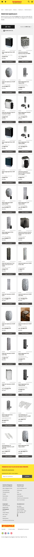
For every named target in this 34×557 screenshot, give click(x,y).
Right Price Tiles (24, 537)
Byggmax (13, 537)
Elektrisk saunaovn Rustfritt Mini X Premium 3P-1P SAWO (24, 173)
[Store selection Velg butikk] (5, 2)
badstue (17, 16)
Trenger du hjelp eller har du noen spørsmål (15, 467)
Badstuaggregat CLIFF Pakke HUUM (23, 203)
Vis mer (2, 19)
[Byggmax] (17, 2)
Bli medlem (5, 499)
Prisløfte (4, 494)
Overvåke (27, 476)
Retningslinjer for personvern (23, 529)
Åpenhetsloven (5, 518)
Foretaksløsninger (6, 490)
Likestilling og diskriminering (8, 520)
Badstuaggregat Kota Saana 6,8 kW (23, 385)
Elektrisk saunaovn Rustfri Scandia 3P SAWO (8, 113)
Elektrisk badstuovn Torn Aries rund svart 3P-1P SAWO (8, 265)
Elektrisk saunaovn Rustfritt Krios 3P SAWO (24, 53)
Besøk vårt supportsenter (8, 470)
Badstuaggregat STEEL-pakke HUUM (8, 233)
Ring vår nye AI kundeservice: (23, 498)
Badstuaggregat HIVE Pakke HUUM (23, 446)
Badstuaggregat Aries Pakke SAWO (23, 142)
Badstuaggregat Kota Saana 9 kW (23, 82)
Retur (18, 492)
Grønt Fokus (17, 537)
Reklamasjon (19, 490)
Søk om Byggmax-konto (7, 488)
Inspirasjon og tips (6, 505)
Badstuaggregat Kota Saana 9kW (23, 354)
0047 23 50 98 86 (20, 509)
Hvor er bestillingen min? (22, 488)
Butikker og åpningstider (7, 486)
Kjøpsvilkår (19, 494)
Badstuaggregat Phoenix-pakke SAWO (24, 113)
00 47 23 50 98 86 (21, 499)
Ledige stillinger (6, 512)
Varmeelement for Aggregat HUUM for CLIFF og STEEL (8, 447)
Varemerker (5, 498)
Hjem (2, 9)
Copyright (3, 529)
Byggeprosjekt (5, 507)
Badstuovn (20, 9)
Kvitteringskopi (20, 496)
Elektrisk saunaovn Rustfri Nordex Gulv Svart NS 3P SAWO (25, 234)
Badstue (15, 9)
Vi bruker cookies (11, 529)
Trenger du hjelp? (20, 486)
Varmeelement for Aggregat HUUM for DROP (24, 415)
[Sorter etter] (26, 27)
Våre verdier (5, 514)
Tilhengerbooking (6, 492)
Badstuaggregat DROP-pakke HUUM (7, 203)
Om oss (4, 510)
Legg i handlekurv (9, 61)
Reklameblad (5, 496)
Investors (4, 516)
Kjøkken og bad (8, 9)
